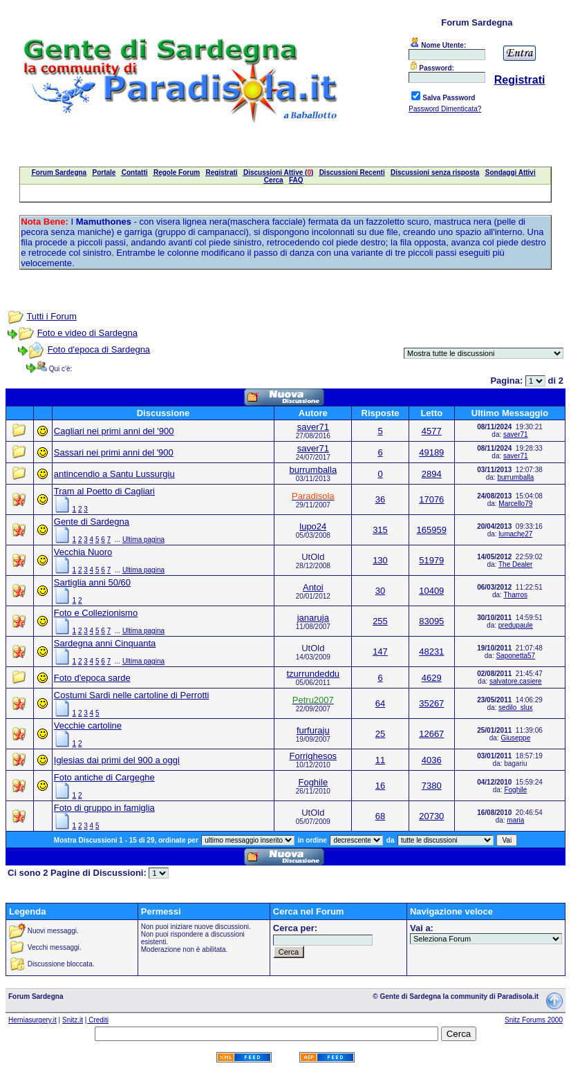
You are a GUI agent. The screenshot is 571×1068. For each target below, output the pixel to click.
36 (380, 499)
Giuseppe (515, 738)
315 (380, 530)
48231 (431, 651)
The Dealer (515, 564)
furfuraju (313, 730)
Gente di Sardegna (91, 521)
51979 (431, 560)
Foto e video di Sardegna (87, 333)
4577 (432, 431)
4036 (432, 760)
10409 (431, 590)
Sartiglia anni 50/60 (92, 582)
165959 (432, 530)
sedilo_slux (515, 707)
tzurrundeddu (312, 673)
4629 (432, 678)
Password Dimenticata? (445, 109)
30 (380, 590)
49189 (431, 452)
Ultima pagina (143, 539)
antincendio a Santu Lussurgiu (114, 474)
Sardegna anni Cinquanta (105, 643)
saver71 (313, 427)
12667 (431, 734)
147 (380, 651)
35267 (431, 703)
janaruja (313, 617)
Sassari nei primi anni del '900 (114, 452)
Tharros (515, 595)
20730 (431, 816)
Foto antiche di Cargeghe (104, 777)
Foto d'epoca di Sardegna (99, 349)
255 (380, 621)
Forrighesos (313, 756)
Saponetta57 (515, 655)
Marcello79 (515, 503)
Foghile (313, 782)
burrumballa (313, 470)
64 (380, 703)
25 (380, 734)
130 (380, 560)
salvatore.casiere (515, 681)
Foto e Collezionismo (96, 613)
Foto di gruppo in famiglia (104, 808)
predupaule (515, 625)
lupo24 (312, 526)
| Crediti (97, 1020)
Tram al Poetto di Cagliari (104, 491)
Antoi (313, 587)
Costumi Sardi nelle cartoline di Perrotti (131, 695)
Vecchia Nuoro (83, 552)
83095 (431, 621)
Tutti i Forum (51, 316)
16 (380, 785)
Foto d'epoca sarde (92, 678)
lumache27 (515, 534)
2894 (432, 474)
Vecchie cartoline (88, 725)
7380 (432, 785)
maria (515, 820)
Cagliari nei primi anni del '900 (114, 431)
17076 (431, 499)
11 (380, 760)
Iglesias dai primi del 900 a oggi (117, 760)
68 (380, 816)
